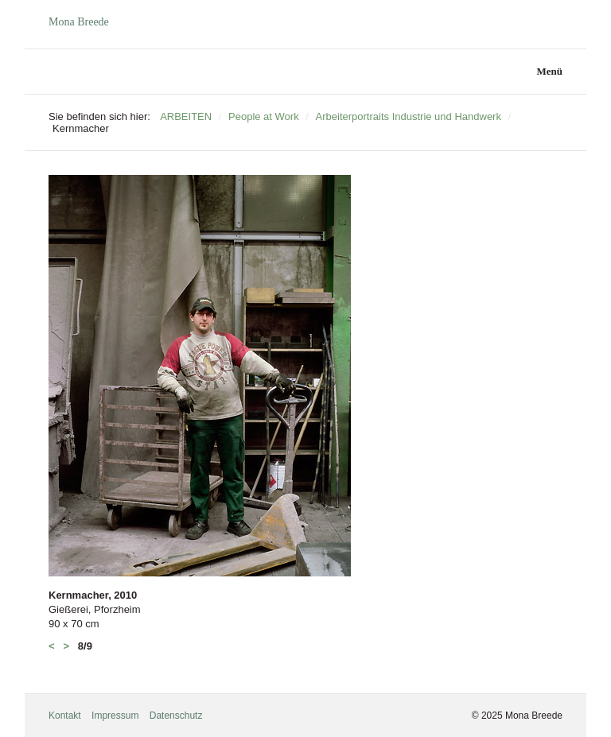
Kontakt (65, 715)
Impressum (114, 715)
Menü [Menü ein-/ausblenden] (550, 71)
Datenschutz (176, 715)
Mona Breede (79, 22)
